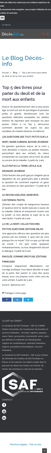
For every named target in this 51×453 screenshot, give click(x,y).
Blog (15, 73)
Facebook (7, 300)
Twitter (28, 300)
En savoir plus (12, 13)
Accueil (5, 73)
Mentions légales (18, 444)
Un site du (7, 25)
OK (2, 18)
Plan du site (35, 444)
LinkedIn (17, 300)
